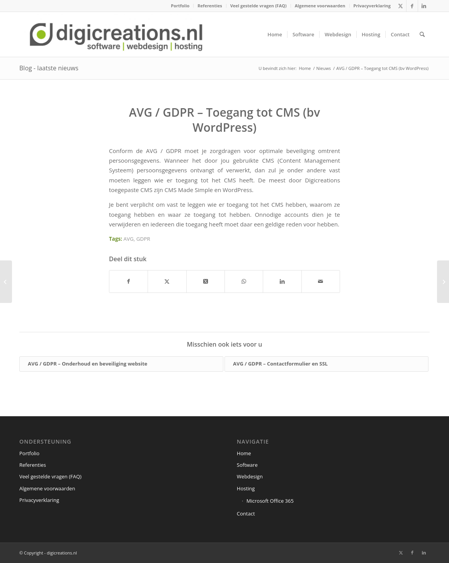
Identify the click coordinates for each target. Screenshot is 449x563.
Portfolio (180, 6)
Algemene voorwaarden (320, 6)
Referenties (209, 6)
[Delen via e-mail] (321, 281)
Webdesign (250, 476)
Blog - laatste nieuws (48, 68)
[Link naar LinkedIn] (424, 6)
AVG (129, 238)
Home (244, 453)
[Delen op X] (167, 281)
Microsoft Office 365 (270, 500)
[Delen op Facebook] (128, 281)
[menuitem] (180, 6)
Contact (246, 513)
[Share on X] (205, 281)
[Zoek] (422, 34)
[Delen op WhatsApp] (244, 281)
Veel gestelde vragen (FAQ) (258, 6)
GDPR (143, 238)
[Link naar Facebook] (412, 6)
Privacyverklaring (372, 6)
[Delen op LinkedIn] (282, 281)
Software (247, 464)
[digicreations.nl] (116, 34)
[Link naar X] (400, 6)
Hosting (246, 488)
